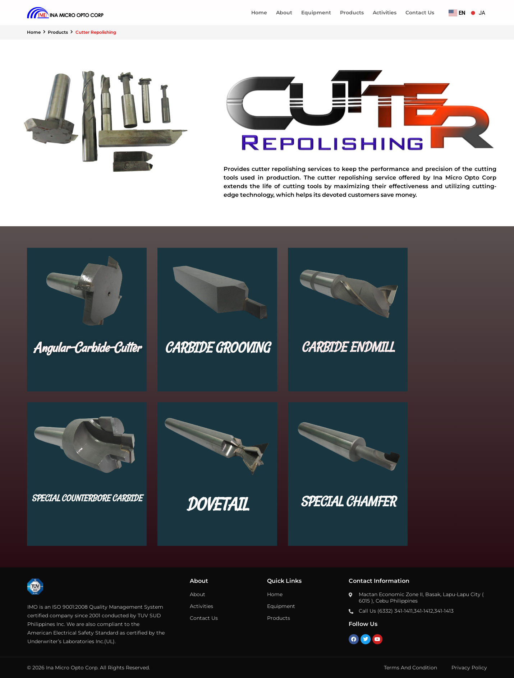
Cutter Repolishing (96, 32)
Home (259, 12)
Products (352, 12)
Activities (384, 12)
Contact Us (419, 12)
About (284, 12)
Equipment (316, 12)
